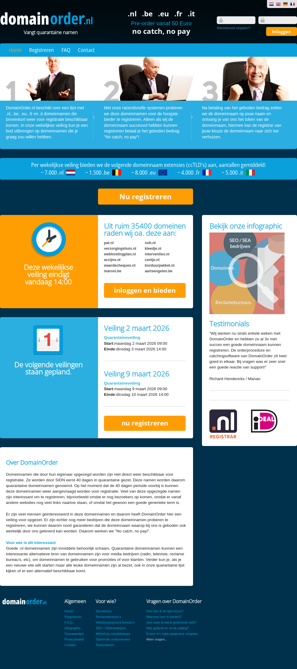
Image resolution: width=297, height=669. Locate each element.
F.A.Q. (69, 622)
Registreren (41, 49)
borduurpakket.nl (160, 265)
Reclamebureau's (108, 617)
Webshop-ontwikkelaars (113, 633)
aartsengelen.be (159, 271)
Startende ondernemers (113, 639)
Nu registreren (145, 196)
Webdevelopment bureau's (115, 622)
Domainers (103, 611)
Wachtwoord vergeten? (233, 28)
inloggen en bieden (145, 290)
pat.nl (109, 243)
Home (15, 49)
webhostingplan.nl (120, 254)
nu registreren (144, 423)
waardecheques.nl (119, 265)
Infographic (72, 628)
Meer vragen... (157, 639)
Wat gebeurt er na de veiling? (167, 628)
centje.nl (152, 260)
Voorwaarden (74, 633)
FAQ (65, 49)
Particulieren (105, 645)
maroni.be (112, 271)
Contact (86, 49)
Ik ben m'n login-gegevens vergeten (172, 633)
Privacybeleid (74, 639)
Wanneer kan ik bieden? (163, 617)
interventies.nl (157, 254)
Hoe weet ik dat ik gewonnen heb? (171, 622)
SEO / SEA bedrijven (111, 628)
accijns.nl (112, 260)
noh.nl (150, 243)
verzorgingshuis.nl (120, 248)
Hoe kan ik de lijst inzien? (164, 611)
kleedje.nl (153, 248)
